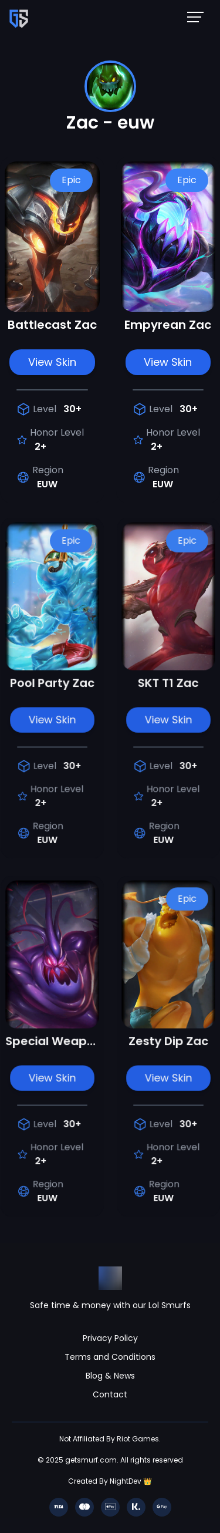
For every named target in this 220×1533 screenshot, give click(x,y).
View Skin (52, 362)
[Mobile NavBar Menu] (199, 16)
